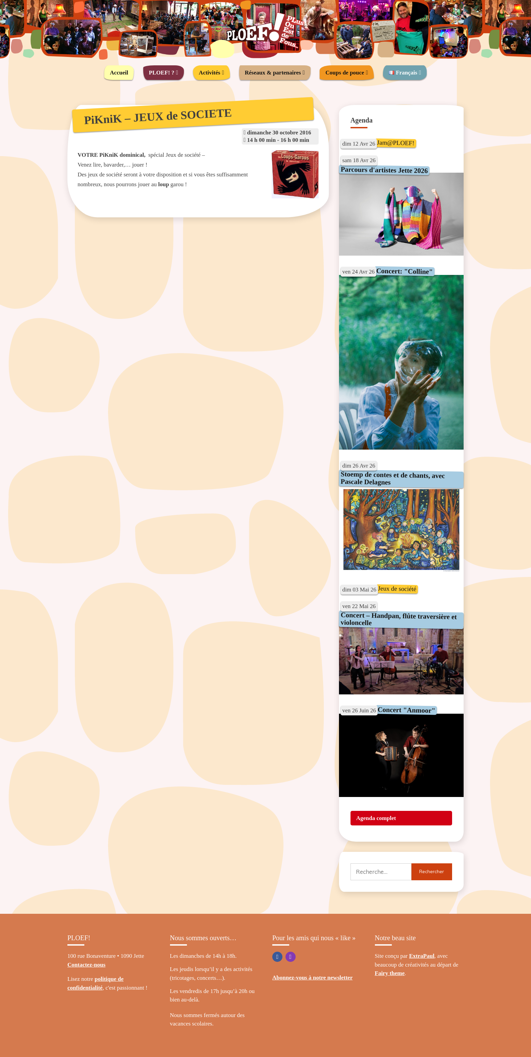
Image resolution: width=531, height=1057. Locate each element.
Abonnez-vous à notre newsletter (312, 977)
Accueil (119, 72)
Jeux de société (397, 588)
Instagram (290, 957)
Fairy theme (390, 973)
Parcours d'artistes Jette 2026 (384, 169)
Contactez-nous (86, 965)
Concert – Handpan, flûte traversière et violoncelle (398, 619)
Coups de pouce (344, 72)
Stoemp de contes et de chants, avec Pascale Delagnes (392, 478)
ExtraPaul (421, 956)
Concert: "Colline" (404, 271)
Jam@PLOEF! (396, 143)
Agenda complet (376, 818)
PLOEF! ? (161, 72)
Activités (209, 72)
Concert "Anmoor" (407, 710)
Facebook (277, 957)
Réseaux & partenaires (273, 72)
